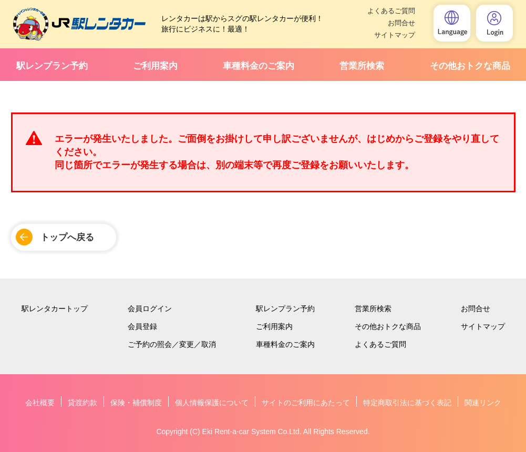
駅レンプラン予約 (52, 66)
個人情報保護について (212, 402)
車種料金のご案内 (258, 66)
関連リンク (483, 402)
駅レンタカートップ (55, 308)
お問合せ (401, 22)
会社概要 (40, 402)
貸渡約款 (82, 402)
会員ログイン (150, 308)
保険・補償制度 (136, 402)
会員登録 (142, 326)
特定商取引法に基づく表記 (407, 402)
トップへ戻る (67, 237)
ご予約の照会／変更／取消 (172, 344)
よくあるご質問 (391, 10)
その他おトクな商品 (470, 66)
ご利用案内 (155, 66)
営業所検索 (361, 66)
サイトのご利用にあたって (306, 402)
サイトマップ (394, 35)
